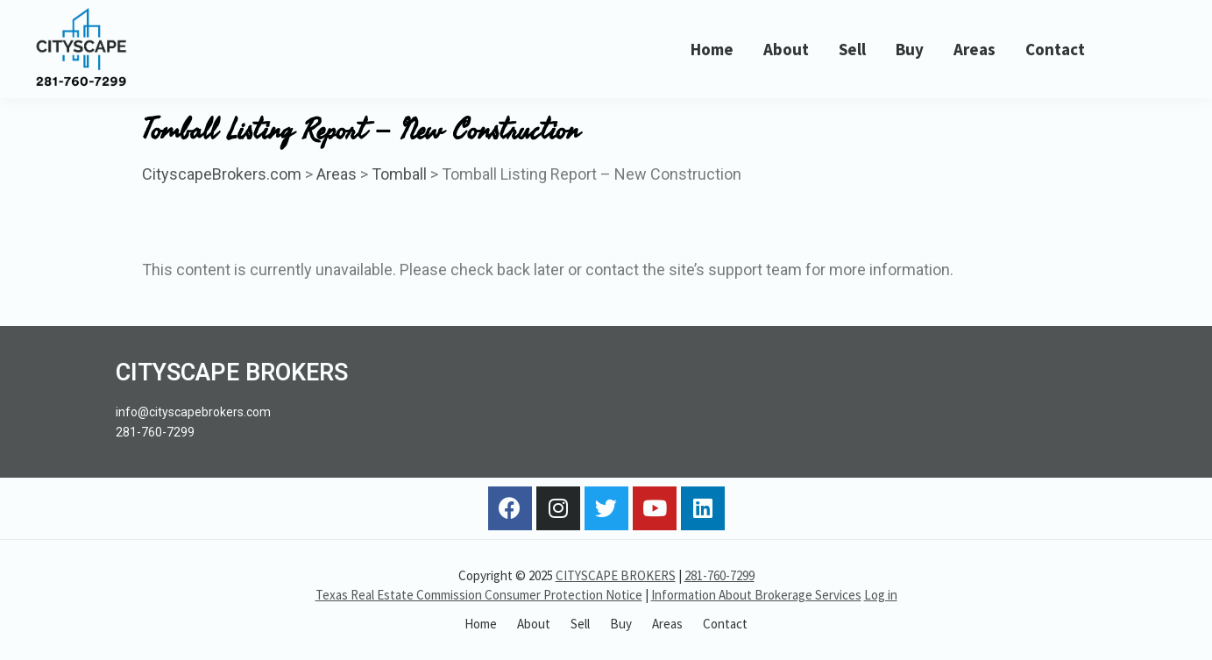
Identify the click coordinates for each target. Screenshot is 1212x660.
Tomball (399, 174)
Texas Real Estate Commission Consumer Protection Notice (478, 594)
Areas (336, 174)
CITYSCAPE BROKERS (616, 575)
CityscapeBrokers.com (221, 174)
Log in (880, 594)
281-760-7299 (719, 575)
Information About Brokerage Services (756, 594)
